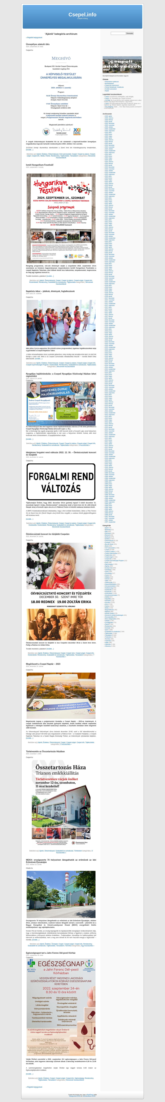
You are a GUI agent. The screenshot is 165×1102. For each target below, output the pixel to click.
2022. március (109, 205)
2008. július (108, 504)
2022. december (109, 189)
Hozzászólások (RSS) (89, 1096)
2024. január (108, 165)
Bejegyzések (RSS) (75, 1096)
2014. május (108, 376)
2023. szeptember (110, 172)
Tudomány (108, 640)
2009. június (108, 484)
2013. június (108, 396)
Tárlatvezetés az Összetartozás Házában (45, 751)
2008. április (108, 509)
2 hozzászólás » (65, 744)
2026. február (109, 120)
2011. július (108, 438)
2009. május (108, 485)
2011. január (108, 449)
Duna (106, 562)
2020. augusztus (109, 240)
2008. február (109, 513)
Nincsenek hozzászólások (66, 367)
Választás (108, 644)
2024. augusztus (109, 152)
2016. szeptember (110, 325)
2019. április (108, 269)
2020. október (109, 236)
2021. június (108, 221)
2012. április (108, 422)
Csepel (74, 154)
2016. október (109, 323)
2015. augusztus (109, 349)
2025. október (109, 127)
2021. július (108, 220)
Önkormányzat (53, 154)
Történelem (78, 851)
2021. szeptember (110, 216)
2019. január (108, 274)
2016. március (109, 336)
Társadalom (74, 156)
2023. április (108, 181)
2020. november (109, 234)
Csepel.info (82, 14)
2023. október (109, 170)
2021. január (108, 231)
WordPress (90, 1094)
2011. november (109, 431)
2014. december (109, 363)
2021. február (109, 229)
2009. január (108, 493)
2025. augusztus (109, 130)
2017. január (108, 318)
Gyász (107, 571)
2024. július (108, 154)
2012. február (109, 425)
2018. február (109, 294)
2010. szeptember (110, 456)
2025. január (108, 143)
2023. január (108, 187)
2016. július (108, 329)
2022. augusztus (109, 196)
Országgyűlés (109, 622)
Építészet (107, 537)
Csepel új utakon (83, 154)
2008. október (109, 498)
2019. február (109, 272)
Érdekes (44, 154)
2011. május (108, 442)
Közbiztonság (109, 588)
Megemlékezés (109, 609)
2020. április (108, 247)
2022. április (108, 203)
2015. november (109, 343)
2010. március (109, 467)
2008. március (109, 511)
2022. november (109, 190)
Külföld (107, 597)
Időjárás (107, 577)
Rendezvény (55, 156)
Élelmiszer (108, 533)
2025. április (108, 138)
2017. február (109, 316)
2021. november (109, 212)
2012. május (108, 420)
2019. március (109, 271)
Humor (107, 575)
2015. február (109, 360)
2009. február (109, 491)
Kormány (107, 602)
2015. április (108, 356)
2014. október (109, 367)
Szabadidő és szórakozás (57, 282)
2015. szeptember (110, 347)
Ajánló (39, 154)
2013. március (109, 402)
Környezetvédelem (110, 586)
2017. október (109, 302)
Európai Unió (109, 568)
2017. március (109, 314)
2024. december (109, 145)
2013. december (109, 385)
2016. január (108, 340)
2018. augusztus (109, 283)
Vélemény (108, 646)
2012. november (109, 409)
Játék (106, 580)
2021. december (109, 211)
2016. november (109, 322)
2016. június (108, 331)
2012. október (109, 411)
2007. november (109, 518)
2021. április (108, 225)
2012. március (109, 423)
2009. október (109, 476)
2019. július (108, 263)
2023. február (109, 185)
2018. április (108, 291)
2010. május (108, 463)
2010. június (108, 462)
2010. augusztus (109, 458)
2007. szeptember (110, 522)
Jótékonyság (108, 582)
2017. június (108, 309)
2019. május (108, 267)
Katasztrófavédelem (110, 584)
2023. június (108, 178)
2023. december (109, 167)
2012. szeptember (110, 413)
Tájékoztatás (64, 156)
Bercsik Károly (109, 544)
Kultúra (107, 606)
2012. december (109, 407)
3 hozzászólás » (84, 445)
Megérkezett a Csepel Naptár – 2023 (43, 664)
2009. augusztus (109, 480)
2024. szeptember (110, 150)
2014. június (108, 374)
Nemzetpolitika (109, 617)
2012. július (108, 416)
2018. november (109, 278)
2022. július (108, 198)
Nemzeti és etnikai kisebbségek (114, 615)
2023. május (108, 180)
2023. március (109, 183)
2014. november (109, 365)
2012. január (108, 427)
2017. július (108, 307)
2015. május (108, 354)
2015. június (108, 352)
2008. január (108, 514)
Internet (107, 579)
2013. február (109, 403)
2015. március (109, 358)
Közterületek (33, 282)
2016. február (109, 338)
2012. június (108, 418)
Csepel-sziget (78, 280)
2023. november (109, 169)
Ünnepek (54, 944)
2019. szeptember (110, 260)
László (107, 96)
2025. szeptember (110, 129)
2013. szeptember (110, 391)
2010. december (109, 451)
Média (42, 156)
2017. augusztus (109, 305)
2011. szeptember (110, 434)
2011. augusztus (109, 436)
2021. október (109, 214)
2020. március (109, 249)
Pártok (47, 156)
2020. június (108, 243)
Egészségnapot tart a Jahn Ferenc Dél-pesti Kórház (50, 953)
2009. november (109, 474)
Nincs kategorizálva (110, 619)
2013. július (108, 394)
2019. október (109, 258)
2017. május (108, 311)
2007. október (109, 520)
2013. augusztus (109, 393)
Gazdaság (108, 569)
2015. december (109, 342)
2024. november (109, 147)
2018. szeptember (110, 281)
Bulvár (107, 546)
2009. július (108, 482)
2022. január (108, 209)
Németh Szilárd (109, 613)
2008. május (108, 507)
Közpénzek (108, 591)
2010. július (108, 460)
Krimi (106, 604)
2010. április (108, 465)
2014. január (108, 383)
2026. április (108, 116)
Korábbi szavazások (111, 89)
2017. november (109, 300)
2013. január (108, 405)
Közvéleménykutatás (111, 595)
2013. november (109, 387)
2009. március (109, 489)
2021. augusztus (109, 218)
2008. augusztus (109, 502)
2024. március (109, 161)
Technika (68, 946)
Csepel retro (70, 653)
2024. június (108, 156)
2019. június (108, 265)
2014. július (108, 372)
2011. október (109, 433)
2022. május (108, 201)
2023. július (108, 176)
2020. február (109, 251)
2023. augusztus (109, 174)
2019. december (109, 254)
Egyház (107, 566)
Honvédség (108, 573)
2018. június (108, 287)
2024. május (108, 158)
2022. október (109, 192)
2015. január (108, 362)
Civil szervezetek (65, 154)
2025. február (109, 141)
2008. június (108, 505)
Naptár (107, 91)
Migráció (107, 611)
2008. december (109, 494)
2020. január (108, 252)
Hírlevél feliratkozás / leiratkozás (114, 87)
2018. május (108, 289)
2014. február (109, 382)
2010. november (109, 453)
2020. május (108, 245)
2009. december (109, 473)
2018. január (108, 296)
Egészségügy (79, 1078)
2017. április (108, 312)
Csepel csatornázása (111, 553)
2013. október (109, 389)
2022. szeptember (110, 194)
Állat (106, 531)
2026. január (108, 121)
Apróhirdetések (109, 83)
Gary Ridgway (109, 107)
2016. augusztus (109, 327)
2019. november (109, 256)
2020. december (109, 232)
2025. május (108, 136)
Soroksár (107, 628)
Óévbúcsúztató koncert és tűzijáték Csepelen (48, 534)
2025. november (109, 125)
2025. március (109, 140)
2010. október (109, 454)
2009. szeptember (110, 478)
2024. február (109, 163)
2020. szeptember (110, 238)
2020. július (108, 241)
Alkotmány (108, 529)
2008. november (109, 496)
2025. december (109, 123)
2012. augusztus (109, 414)
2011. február (109, 447)
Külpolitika (108, 599)
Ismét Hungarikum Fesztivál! (39, 165)
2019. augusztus (109, 261)
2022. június (108, 200)
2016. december (109, 320)
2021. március (109, 227)
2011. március (109, 445)
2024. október (109, 149)
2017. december (109, 298)
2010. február (109, 469)
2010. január (108, 471)
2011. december (109, 429)
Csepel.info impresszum (112, 85)
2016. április (108, 334)
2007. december (109, 516)
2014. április (108, 378)
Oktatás (107, 620)
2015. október (109, 345)
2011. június (108, 440)
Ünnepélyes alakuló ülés (38, 44)
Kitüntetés (108, 600)
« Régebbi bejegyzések (34, 37)
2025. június (108, 134)
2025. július (108, 132)
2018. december (109, 276)
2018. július (108, 285)
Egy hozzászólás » (87, 946)
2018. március (109, 292)
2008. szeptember (110, 500)
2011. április (108, 443)
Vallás (106, 642)
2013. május (108, 398)
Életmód (107, 535)
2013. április (108, 400)
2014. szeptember (110, 369)
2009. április (108, 487)
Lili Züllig (107, 100)
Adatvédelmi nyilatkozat (112, 81)
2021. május (108, 223)
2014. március (109, 380)
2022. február (109, 207)
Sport (106, 629)
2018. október (109, 280)
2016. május (108, 332)
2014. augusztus (109, 371)
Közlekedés (33, 525)
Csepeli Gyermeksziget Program (37, 365)
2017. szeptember (110, 303)
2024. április (108, 160)
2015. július (108, 351)
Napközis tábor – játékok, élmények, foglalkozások (50, 291)
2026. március (109, 118)
